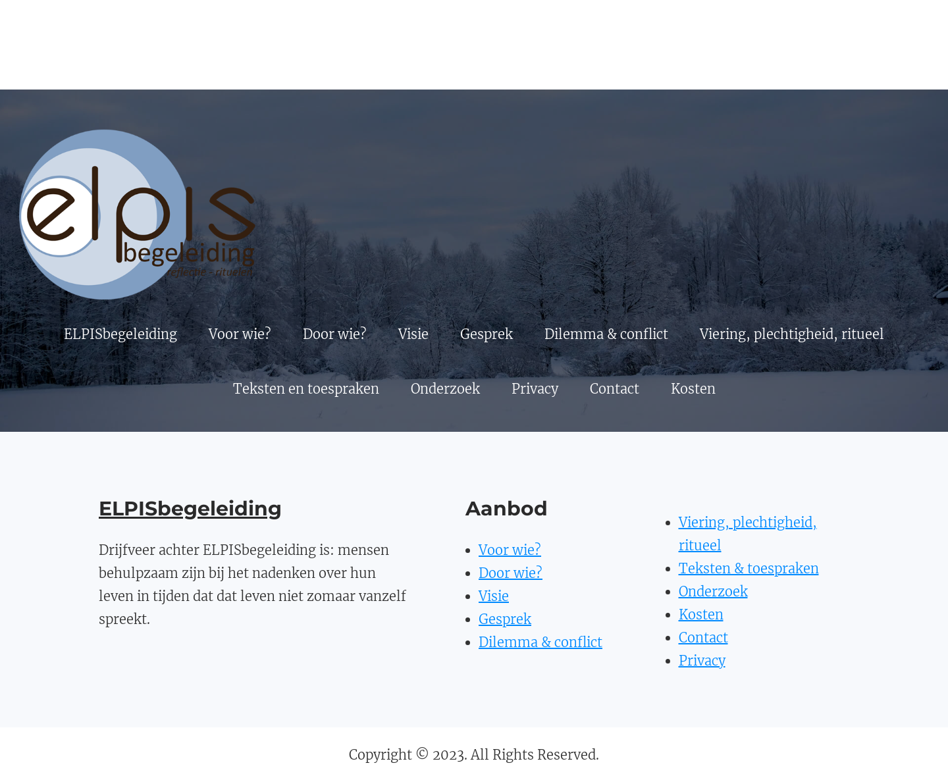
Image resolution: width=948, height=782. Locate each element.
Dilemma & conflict (540, 642)
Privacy (702, 660)
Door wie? (510, 573)
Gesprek (505, 619)
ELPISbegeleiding (190, 508)
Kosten (701, 614)
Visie (494, 596)
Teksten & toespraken (749, 568)
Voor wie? (510, 550)
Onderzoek (713, 591)
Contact (703, 637)
